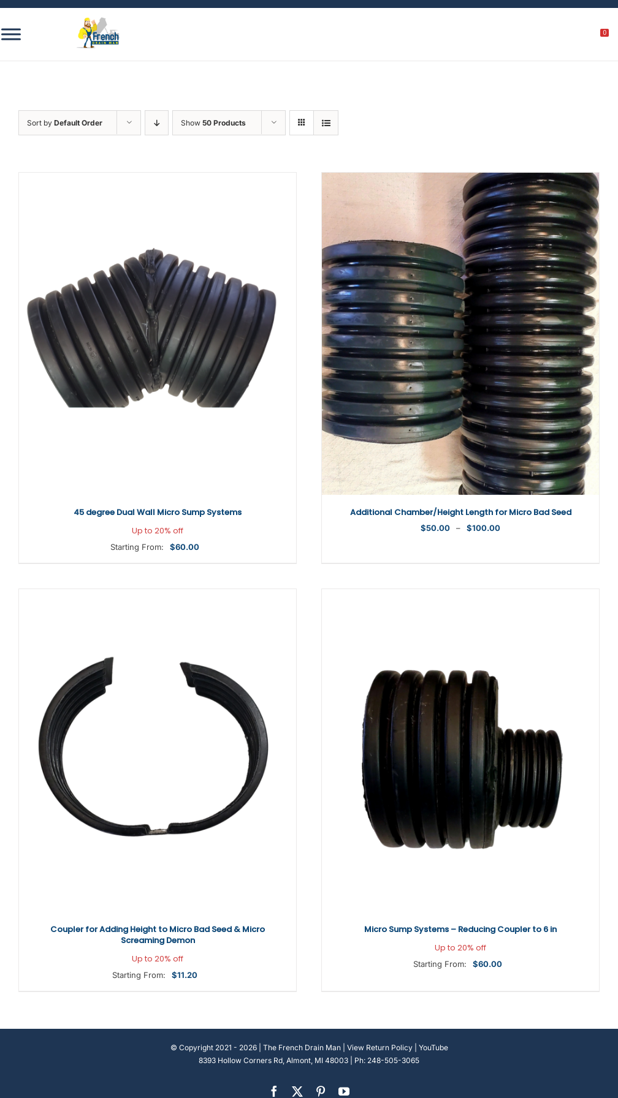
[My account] (563, 36)
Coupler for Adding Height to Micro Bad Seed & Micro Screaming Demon (157, 941)
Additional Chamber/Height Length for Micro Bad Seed (460, 512)
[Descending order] (157, 122)
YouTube (433, 1047)
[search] (537, 36)
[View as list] (326, 123)
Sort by (64, 122)
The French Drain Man (302, 1047)
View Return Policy (380, 1047)
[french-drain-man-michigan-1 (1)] (98, 21)
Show (213, 122)
